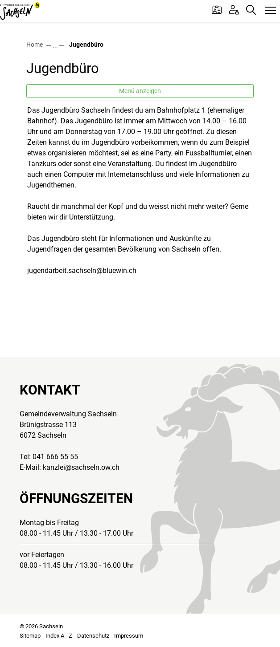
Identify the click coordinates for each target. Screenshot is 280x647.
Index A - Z (58, 635)
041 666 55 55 (55, 456)
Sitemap (30, 635)
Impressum (128, 635)
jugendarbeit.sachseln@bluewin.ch (81, 270)
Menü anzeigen (140, 90)
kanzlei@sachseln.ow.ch (81, 467)
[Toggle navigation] (270, 11)
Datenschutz (93, 635)
